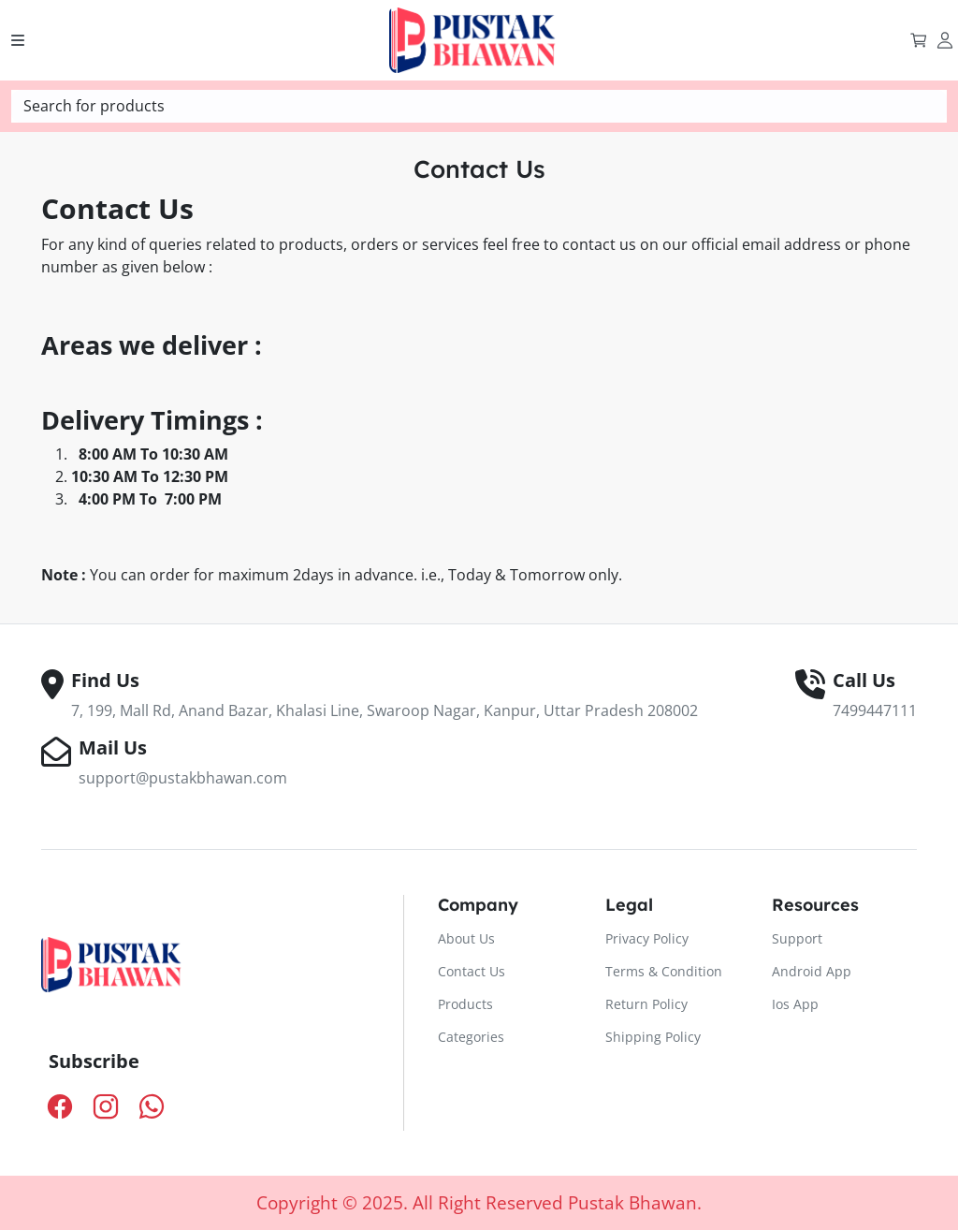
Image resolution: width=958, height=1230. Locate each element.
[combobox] (479, 106)
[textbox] (479, 106)
